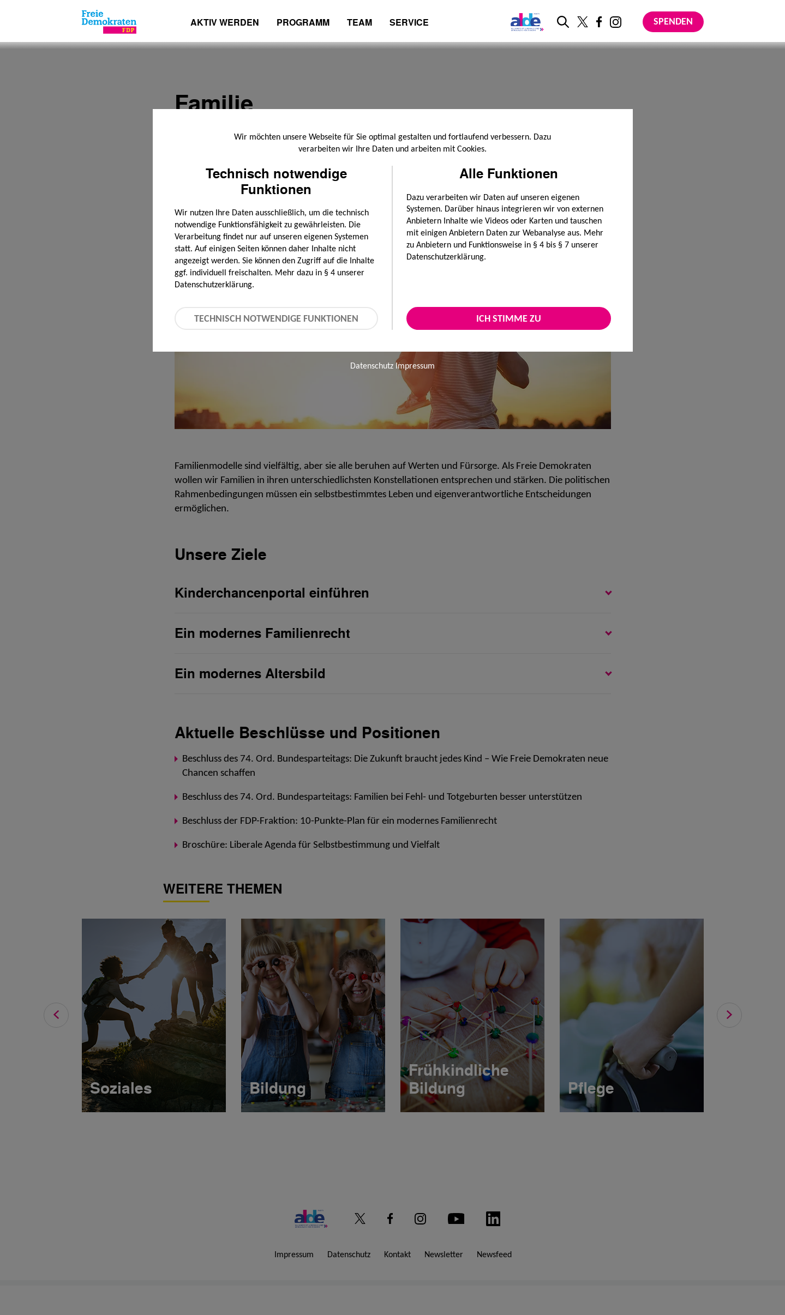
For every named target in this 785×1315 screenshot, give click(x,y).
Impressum (415, 365)
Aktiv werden (224, 23)
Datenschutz (371, 365)
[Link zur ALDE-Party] (525, 21)
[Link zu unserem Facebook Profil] (599, 21)
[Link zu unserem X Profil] (582, 21)
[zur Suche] (563, 22)
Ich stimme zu (508, 318)
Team (359, 23)
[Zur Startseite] (109, 21)
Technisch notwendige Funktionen (276, 318)
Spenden (673, 21)
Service (409, 23)
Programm (303, 23)
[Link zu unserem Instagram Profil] (615, 22)
